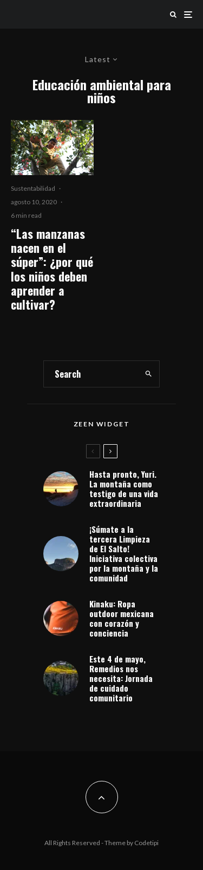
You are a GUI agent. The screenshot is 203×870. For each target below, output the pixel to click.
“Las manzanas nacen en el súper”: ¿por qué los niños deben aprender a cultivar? (52, 269)
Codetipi (146, 843)
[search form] (90, 374)
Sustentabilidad (33, 188)
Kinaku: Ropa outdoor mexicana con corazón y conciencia (121, 618)
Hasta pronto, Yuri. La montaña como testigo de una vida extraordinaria (123, 488)
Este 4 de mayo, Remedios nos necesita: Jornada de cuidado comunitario (121, 680)
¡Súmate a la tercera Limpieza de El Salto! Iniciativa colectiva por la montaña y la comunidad (123, 553)
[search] (148, 374)
